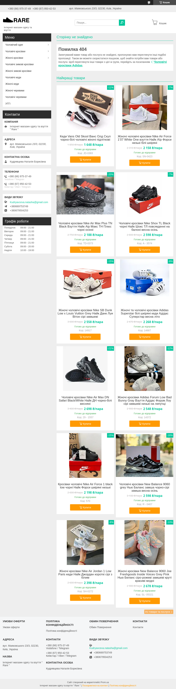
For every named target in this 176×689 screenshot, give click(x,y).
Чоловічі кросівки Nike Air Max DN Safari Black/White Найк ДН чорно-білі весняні (85, 400)
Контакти (138, 627)
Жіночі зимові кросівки (18, 70)
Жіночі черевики (14, 90)
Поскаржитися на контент (95, 685)
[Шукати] (122, 23)
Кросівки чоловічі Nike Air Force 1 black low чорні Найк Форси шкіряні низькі (85, 486)
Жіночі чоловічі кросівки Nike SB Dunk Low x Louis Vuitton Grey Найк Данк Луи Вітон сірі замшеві (85, 313)
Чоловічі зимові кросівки (19, 64)
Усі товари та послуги (157, 611)
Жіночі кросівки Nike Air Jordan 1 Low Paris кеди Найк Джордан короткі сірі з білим (85, 574)
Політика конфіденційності (61, 630)
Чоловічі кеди (13, 77)
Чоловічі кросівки (15, 51)
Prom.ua (105, 682)
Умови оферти (11, 627)
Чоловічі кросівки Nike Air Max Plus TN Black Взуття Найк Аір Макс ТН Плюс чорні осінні (85, 226)
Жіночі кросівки (14, 57)
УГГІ (7, 103)
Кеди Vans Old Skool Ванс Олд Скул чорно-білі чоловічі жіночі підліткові (85, 138)
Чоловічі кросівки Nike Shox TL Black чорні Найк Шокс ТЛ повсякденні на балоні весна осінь (144, 226)
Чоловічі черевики (16, 97)
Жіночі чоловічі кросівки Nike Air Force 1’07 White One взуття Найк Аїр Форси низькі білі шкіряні (145, 140)
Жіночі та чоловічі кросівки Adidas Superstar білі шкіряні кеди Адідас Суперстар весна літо (144, 313)
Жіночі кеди (12, 83)
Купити (87, 159)
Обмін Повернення (100, 627)
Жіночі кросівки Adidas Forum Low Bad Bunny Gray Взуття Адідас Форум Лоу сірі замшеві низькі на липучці (144, 400)
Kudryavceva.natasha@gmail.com (29, 202)
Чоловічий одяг (14, 44)
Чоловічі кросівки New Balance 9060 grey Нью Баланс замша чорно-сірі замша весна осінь (144, 487)
